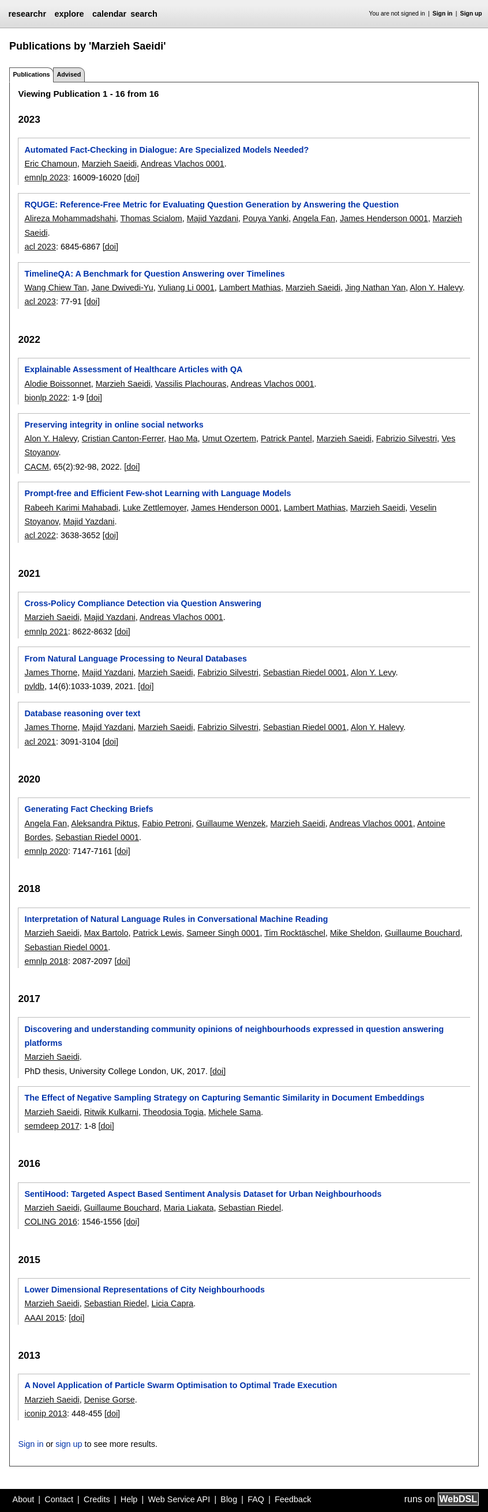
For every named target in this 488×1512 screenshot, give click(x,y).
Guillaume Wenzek (231, 823)
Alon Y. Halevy (436, 287)
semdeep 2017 (51, 1126)
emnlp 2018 (45, 961)
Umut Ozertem (229, 438)
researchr (27, 13)
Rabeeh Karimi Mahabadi (71, 507)
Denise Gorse (109, 1399)
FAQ (255, 1499)
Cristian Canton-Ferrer (123, 438)
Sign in (443, 13)
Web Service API (179, 1499)
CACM (36, 466)
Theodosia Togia (173, 1112)
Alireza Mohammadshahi (69, 218)
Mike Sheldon (355, 933)
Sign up (471, 13)
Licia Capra (172, 1303)
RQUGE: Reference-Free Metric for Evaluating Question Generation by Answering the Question (211, 204)
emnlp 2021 (45, 631)
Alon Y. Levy (373, 672)
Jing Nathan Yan (375, 287)
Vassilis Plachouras (191, 383)
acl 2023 (39, 246)
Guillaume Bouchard (422, 933)
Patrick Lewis (157, 933)
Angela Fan (314, 218)
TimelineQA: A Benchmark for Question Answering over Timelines (154, 273)
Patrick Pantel (286, 438)
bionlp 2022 (45, 397)
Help (129, 1499)
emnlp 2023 (45, 177)
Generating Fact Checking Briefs (88, 809)
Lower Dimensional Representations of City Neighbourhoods (144, 1289)
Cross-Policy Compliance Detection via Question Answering (142, 603)
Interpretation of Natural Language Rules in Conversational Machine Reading (176, 919)
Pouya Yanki (265, 218)
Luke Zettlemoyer (154, 507)
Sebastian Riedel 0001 (305, 672)
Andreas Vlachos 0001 (182, 163)
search (143, 13)
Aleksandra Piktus (104, 823)
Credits (97, 1499)
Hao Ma (182, 438)
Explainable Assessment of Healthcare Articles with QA (133, 369)
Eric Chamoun (50, 163)
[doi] (132, 177)
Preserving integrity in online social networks (113, 424)
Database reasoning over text (82, 713)
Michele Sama (234, 1112)
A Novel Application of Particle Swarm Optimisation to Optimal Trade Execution (180, 1385)
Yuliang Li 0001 (185, 287)
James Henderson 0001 (384, 218)
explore (69, 13)
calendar (109, 13)
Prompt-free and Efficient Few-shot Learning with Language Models (157, 493)
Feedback (293, 1499)
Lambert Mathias (250, 287)
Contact (58, 1499)
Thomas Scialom (151, 218)
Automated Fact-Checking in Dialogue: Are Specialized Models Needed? (166, 149)
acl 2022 (39, 535)
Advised (69, 74)
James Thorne (50, 672)
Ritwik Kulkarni (111, 1112)
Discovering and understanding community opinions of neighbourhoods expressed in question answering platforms (234, 1036)
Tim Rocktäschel (294, 933)
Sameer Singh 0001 (223, 933)
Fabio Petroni (167, 823)
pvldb (34, 686)
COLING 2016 (50, 1221)
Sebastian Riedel (249, 1207)
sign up (68, 1444)
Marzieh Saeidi (109, 163)
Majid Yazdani (212, 218)
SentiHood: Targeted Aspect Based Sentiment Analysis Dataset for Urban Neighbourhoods (202, 1194)
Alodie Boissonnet (57, 383)
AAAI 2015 (44, 1317)
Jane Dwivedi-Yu (122, 287)
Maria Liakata (188, 1207)
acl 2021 (39, 741)
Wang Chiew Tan (55, 287)
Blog (228, 1499)
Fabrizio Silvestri (406, 438)
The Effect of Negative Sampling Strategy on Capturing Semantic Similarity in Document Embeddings (224, 1097)
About (24, 1499)
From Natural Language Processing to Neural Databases (135, 658)
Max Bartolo (106, 933)
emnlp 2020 (45, 851)
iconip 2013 (45, 1413)
